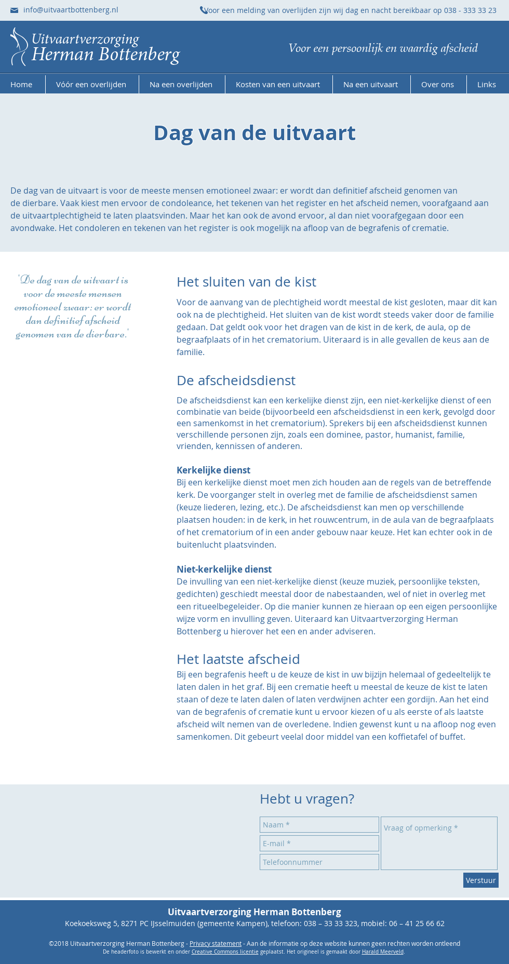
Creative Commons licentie (225, 951)
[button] (92, 84)
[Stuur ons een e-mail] (14, 10)
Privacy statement (216, 943)
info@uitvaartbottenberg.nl (70, 10)
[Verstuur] (481, 880)
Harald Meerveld (383, 951)
